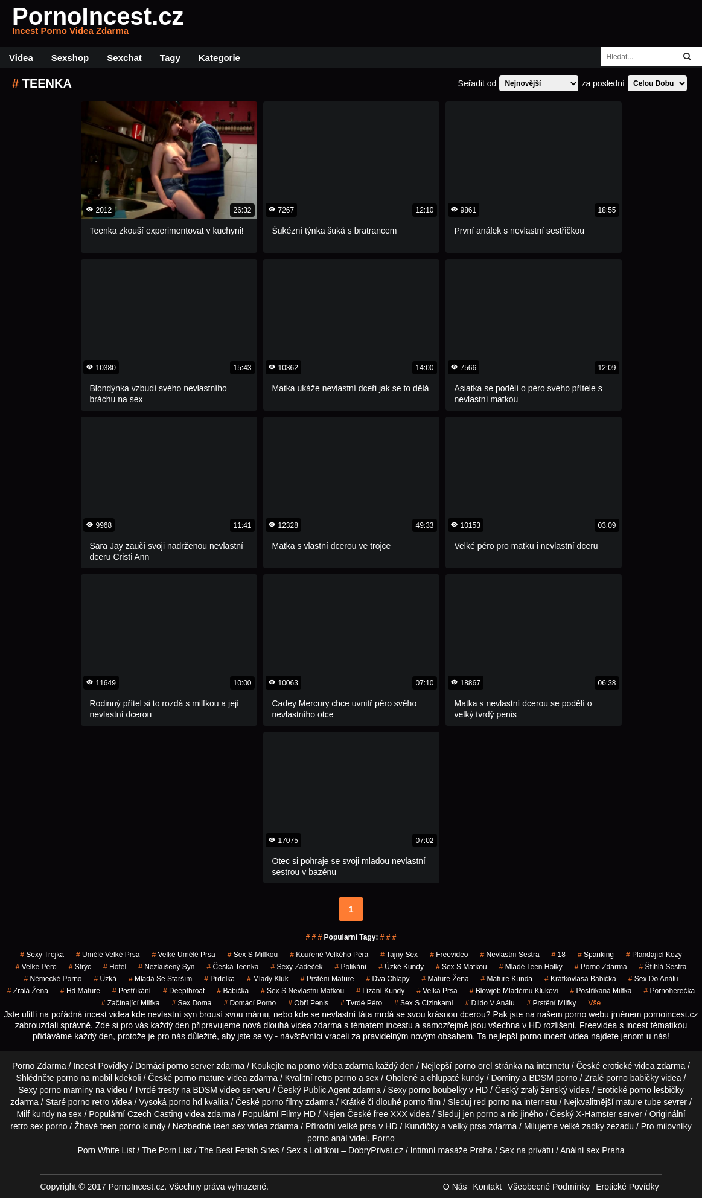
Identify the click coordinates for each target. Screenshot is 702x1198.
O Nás (455, 1186)
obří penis (308, 1003)
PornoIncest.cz (98, 23)
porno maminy (66, 1090)
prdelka (219, 979)
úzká (105, 979)
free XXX (390, 1114)
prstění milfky (551, 1003)
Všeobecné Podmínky (549, 1186)
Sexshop (70, 58)
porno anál (327, 1138)
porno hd (185, 1102)
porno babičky (632, 1078)
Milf (23, 1114)
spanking (596, 954)
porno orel (473, 1066)
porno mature (199, 1078)
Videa (21, 58)
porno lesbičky (657, 1090)
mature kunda (506, 979)
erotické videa (628, 1066)
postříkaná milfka (600, 991)
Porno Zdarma (39, 1066)
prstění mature (327, 979)
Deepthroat (184, 991)
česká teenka (233, 967)
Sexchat (124, 58)
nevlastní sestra (510, 954)
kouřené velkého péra (329, 954)
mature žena (445, 979)
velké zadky (582, 1126)
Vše (595, 1003)
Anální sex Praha (592, 1150)
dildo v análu (489, 1003)
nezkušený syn (166, 967)
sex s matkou (461, 967)
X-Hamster (596, 1114)
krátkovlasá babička (580, 979)
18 (559, 954)
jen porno (480, 1114)
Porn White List (106, 1150)
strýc (80, 967)
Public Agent (326, 1090)
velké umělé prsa (183, 954)
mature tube (639, 1102)
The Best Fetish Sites (239, 1150)
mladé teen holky (531, 967)
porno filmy (282, 1102)
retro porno (335, 1078)
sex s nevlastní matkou (302, 991)
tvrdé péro (361, 1003)
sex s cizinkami (423, 1003)
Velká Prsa (436, 991)
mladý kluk (268, 979)
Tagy (170, 58)
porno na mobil (85, 1078)
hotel (114, 967)
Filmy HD (298, 1114)
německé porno (52, 979)
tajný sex (399, 954)
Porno (383, 1138)
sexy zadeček (296, 967)
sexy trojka (42, 954)
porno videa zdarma (336, 1066)
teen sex (230, 1126)
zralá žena (27, 991)
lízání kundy (380, 991)
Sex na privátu (527, 1150)
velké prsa (357, 1126)
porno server (190, 1066)
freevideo (449, 954)
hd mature (80, 991)
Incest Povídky (100, 1066)
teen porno (120, 1126)
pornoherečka (669, 991)
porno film (422, 1102)
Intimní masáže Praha (451, 1150)
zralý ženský (544, 1090)
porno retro (88, 1102)
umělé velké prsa (107, 954)
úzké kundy (401, 967)
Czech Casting (154, 1114)
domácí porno (249, 1003)
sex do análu (653, 979)
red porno (492, 1102)
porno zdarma (601, 967)
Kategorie (219, 58)
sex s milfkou (253, 954)
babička (233, 991)
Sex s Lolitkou (312, 1150)
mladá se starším (160, 979)
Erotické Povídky (627, 1186)
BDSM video (216, 1090)
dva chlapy (387, 979)
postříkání (131, 991)
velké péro (36, 967)
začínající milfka (130, 1003)
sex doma (191, 1003)
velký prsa (467, 1126)
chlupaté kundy (455, 1078)
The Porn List (167, 1150)
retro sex (26, 1126)
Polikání (350, 967)
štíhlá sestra (663, 967)
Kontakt (487, 1186)
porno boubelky (438, 1090)
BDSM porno (553, 1078)
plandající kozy (654, 954)
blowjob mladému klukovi (514, 991)
